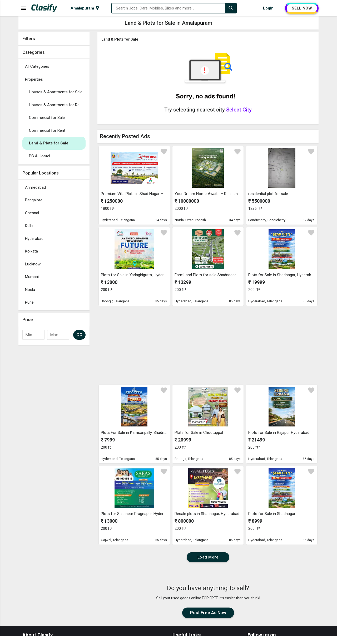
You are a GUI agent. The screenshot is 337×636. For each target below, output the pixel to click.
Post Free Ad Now (208, 612)
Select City (239, 109)
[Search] (230, 8)
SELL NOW (302, 8)
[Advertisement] (54, 427)
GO (79, 334)
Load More (208, 557)
